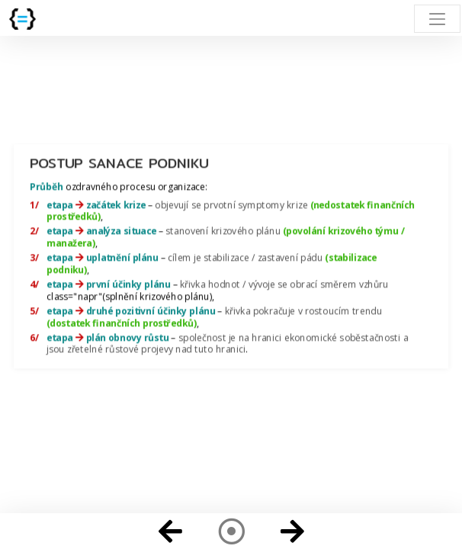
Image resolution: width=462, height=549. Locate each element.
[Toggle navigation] (437, 19)
